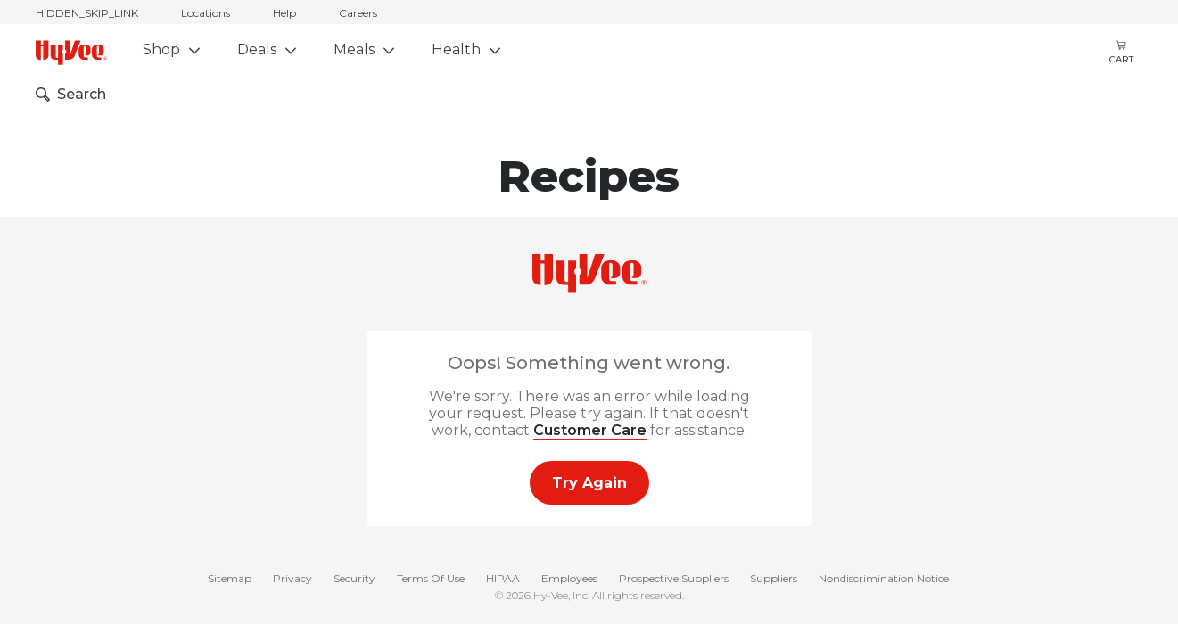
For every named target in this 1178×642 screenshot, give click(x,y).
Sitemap (229, 578)
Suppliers (773, 578)
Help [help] (284, 13)
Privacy (292, 578)
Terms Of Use (431, 578)
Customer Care (590, 430)
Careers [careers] (358, 13)
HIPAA (503, 578)
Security (354, 578)
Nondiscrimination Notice (884, 578)
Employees (569, 578)
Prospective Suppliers (674, 578)
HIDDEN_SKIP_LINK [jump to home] (87, 13)
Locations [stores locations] (205, 13)
